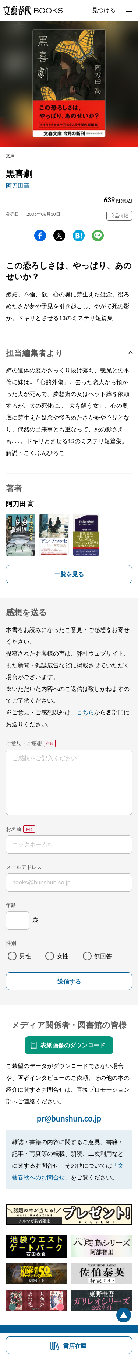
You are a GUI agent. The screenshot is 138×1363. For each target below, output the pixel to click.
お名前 (13, 829)
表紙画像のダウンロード (72, 1045)
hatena (79, 235)
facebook (40, 235)
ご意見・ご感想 (24, 743)
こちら (85, 712)
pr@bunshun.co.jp (69, 1118)
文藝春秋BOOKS (33, 10)
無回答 (103, 955)
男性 (25, 955)
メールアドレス (24, 867)
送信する (69, 981)
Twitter (59, 235)
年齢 (11, 905)
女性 (62, 955)
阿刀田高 (17, 185)
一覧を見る (69, 573)
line (98, 235)
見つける (104, 9)
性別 (11, 943)
